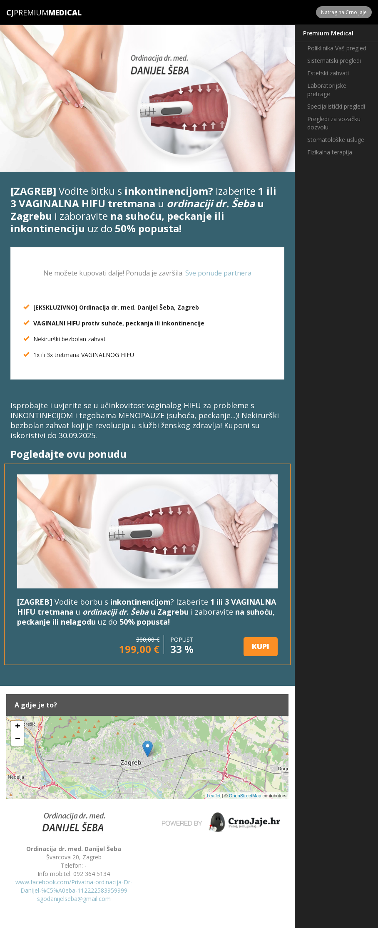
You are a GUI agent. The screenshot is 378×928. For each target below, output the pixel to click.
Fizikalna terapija (329, 152)
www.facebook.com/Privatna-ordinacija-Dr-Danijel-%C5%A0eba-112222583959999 (73, 886)
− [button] (17, 739)
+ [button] (17, 727)
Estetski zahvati (328, 73)
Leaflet (214, 795)
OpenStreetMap (245, 795)
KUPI (260, 646)
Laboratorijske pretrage (326, 90)
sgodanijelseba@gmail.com (74, 899)
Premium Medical (328, 33)
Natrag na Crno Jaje (344, 12)
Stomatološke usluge (335, 140)
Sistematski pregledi (334, 61)
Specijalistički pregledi (336, 106)
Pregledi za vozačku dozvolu (334, 123)
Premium (27, 12)
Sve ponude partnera (218, 273)
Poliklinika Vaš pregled (336, 48)
